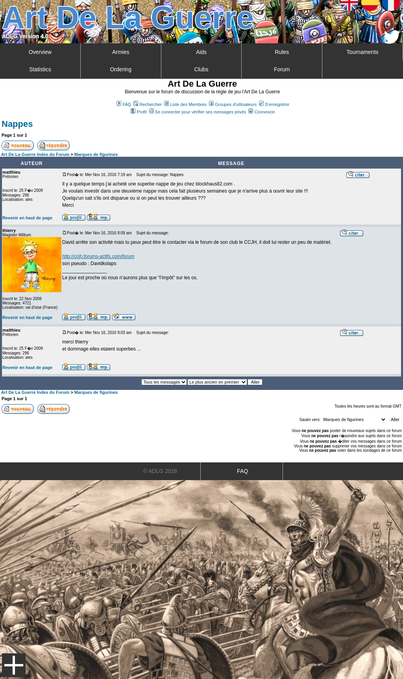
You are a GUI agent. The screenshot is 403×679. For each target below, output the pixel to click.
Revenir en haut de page (27, 217)
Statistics (40, 69)
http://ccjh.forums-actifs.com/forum (98, 256)
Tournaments (363, 52)
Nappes (17, 124)
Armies (120, 52)
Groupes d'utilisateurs (233, 104)
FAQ (123, 104)
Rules (282, 52)
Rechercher (147, 104)
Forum (282, 69)
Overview (40, 52)
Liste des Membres (185, 104)
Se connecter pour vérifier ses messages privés (197, 111)
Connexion (261, 111)
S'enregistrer (274, 104)
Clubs (201, 69)
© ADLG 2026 (160, 471)
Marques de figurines (96, 154)
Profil (138, 111)
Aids (201, 52)
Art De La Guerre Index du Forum (35, 154)
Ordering (120, 69)
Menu (14, 665)
